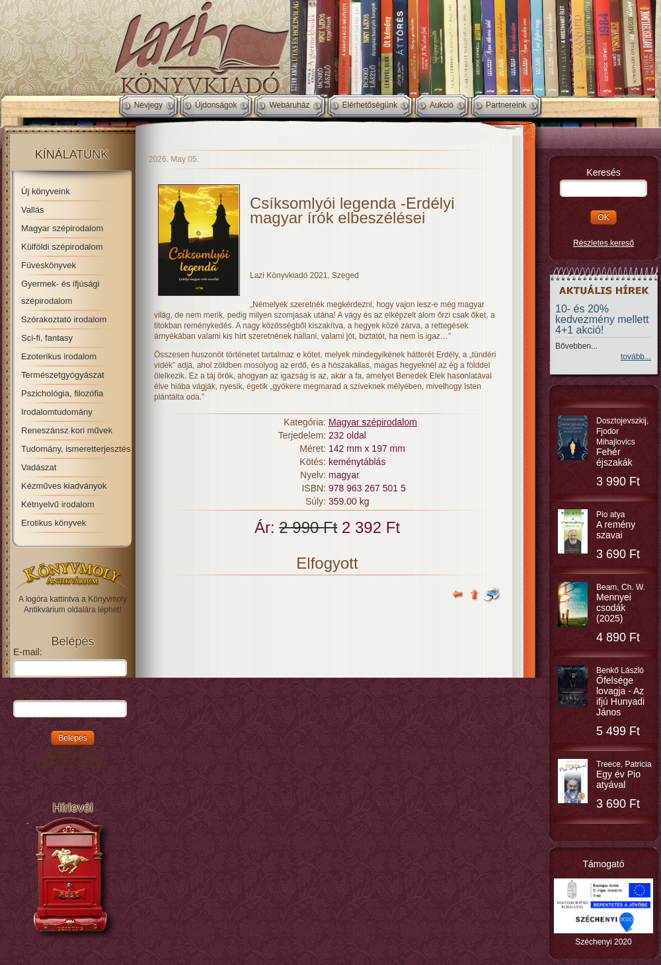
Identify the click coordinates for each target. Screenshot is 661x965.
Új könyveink (45, 191)
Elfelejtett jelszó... (73, 763)
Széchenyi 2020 (603, 942)
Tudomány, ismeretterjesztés (75, 449)
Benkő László (620, 691)
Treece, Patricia (624, 775)
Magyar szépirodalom (62, 228)
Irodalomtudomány (57, 412)
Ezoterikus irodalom (59, 356)
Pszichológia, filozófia (62, 393)
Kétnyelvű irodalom (58, 504)
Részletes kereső (603, 243)
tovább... (636, 356)
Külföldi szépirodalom (62, 247)
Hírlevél (72, 807)
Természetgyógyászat (62, 375)
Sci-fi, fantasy (47, 338)
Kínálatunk (72, 154)
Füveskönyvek (48, 265)
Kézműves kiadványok (63, 486)
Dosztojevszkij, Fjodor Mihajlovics (622, 442)
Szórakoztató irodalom (63, 319)
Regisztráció (72, 752)
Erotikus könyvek (53, 523)
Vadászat (38, 467)
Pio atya (615, 525)
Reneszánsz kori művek (66, 430)
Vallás (32, 210)
